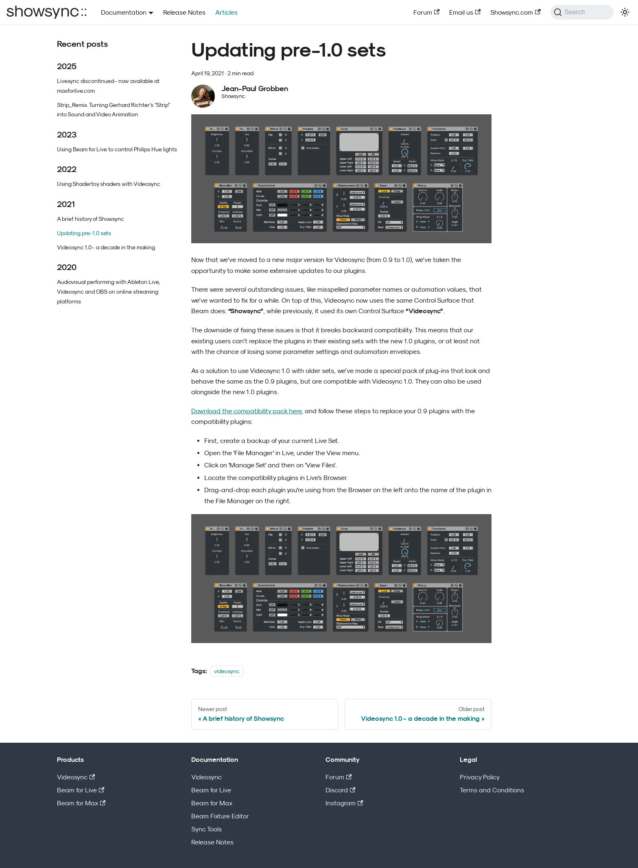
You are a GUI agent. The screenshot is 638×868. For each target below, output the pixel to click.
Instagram (344, 803)
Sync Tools (206, 829)
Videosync (76, 777)
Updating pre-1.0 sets (84, 232)
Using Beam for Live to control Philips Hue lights (117, 149)
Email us (465, 12)
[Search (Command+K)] (582, 12)
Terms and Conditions (492, 790)
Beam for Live (80, 790)
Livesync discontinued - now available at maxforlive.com (108, 85)
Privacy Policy (480, 777)
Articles (226, 12)
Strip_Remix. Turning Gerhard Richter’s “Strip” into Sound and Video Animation (113, 109)
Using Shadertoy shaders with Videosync (108, 183)
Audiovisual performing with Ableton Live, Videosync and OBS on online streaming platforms (108, 291)
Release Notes (184, 12)
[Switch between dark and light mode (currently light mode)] (624, 12)
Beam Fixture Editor (220, 816)
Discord (340, 790)
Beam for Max (81, 803)
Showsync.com (515, 12)
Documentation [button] (123, 12)
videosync (227, 670)
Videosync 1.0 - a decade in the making (106, 247)
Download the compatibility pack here (246, 410)
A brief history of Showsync (90, 218)
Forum (426, 12)
